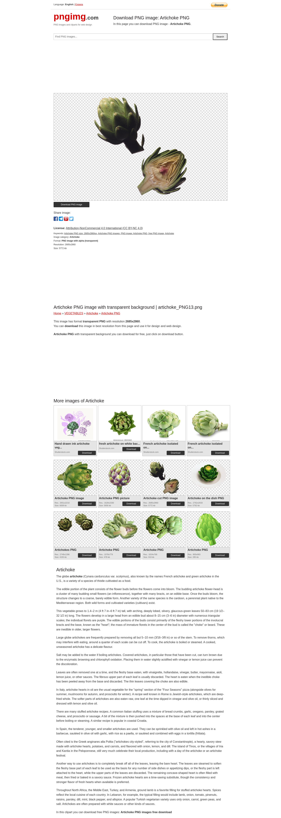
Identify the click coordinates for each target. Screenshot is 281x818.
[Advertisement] (140, 68)
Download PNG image (71, 204)
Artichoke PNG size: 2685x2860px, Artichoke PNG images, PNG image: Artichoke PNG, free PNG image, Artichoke (119, 233)
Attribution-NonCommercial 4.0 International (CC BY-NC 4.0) (104, 228)
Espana (79, 4)
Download (87, 453)
